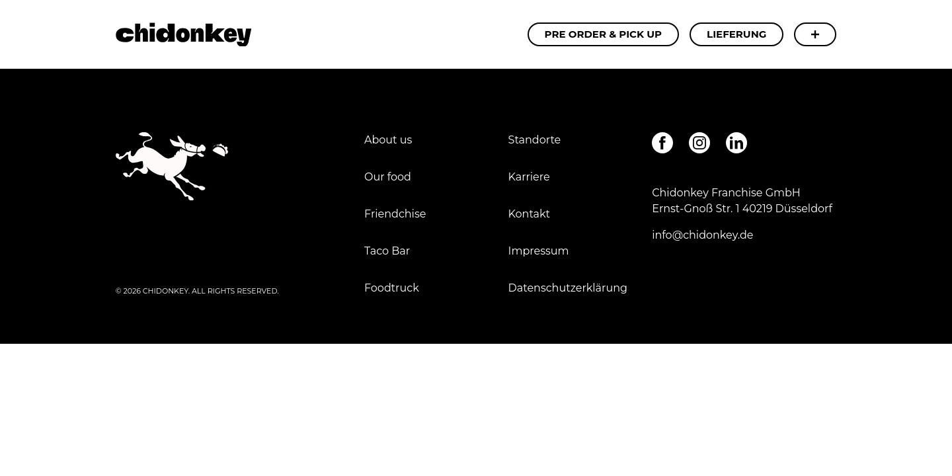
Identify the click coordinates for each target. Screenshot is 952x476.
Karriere (529, 177)
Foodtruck (391, 288)
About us (388, 140)
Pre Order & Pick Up (603, 34)
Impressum (540, 251)
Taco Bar (387, 251)
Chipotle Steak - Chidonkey (183, 34)
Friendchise (395, 214)
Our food (387, 177)
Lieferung (736, 34)
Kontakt (529, 214)
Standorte (534, 140)
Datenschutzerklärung (567, 288)
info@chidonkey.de (702, 235)
